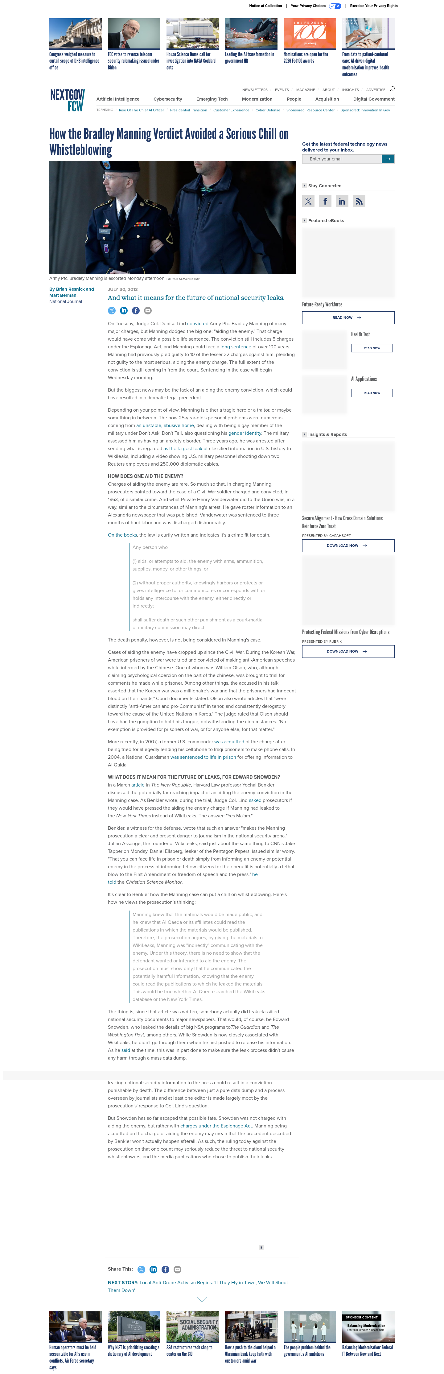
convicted (197, 323)
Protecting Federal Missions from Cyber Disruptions (345, 632)
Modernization (257, 99)
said (125, 1050)
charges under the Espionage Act (216, 1125)
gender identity (244, 433)
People (294, 99)
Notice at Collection (265, 6)
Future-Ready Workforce (322, 304)
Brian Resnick (70, 289)
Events (282, 89)
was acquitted (229, 741)
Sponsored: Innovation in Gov (365, 110)
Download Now (348, 546)
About (329, 89)
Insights (350, 89)
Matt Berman (62, 295)
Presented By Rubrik (322, 641)
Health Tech (361, 334)
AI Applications (364, 379)
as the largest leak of (185, 448)
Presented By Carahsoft (326, 535)
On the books (122, 534)
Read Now (348, 318)
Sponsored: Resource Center (310, 110)
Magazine (305, 89)
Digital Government (374, 99)
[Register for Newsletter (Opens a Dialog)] (388, 159)
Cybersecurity (168, 99)
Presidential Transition (188, 110)
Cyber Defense (268, 110)
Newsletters (255, 89)
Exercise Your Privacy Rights (374, 6)
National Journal (65, 301)
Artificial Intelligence (118, 99)
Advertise (375, 89)
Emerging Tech (212, 99)
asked (255, 800)
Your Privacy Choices (316, 6)
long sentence (235, 346)
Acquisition (327, 99)
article (138, 784)
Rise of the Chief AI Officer (141, 110)
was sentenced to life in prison (203, 756)
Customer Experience (231, 110)
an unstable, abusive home (165, 425)
